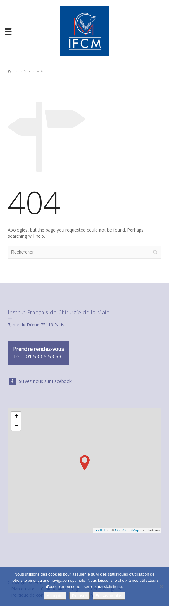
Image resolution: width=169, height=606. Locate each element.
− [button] (16, 426)
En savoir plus (108, 595)
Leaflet (99, 530)
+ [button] (16, 416)
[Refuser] (161, 586)
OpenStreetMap (127, 530)
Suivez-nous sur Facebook (45, 381)
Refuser (79, 595)
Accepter (55, 595)
